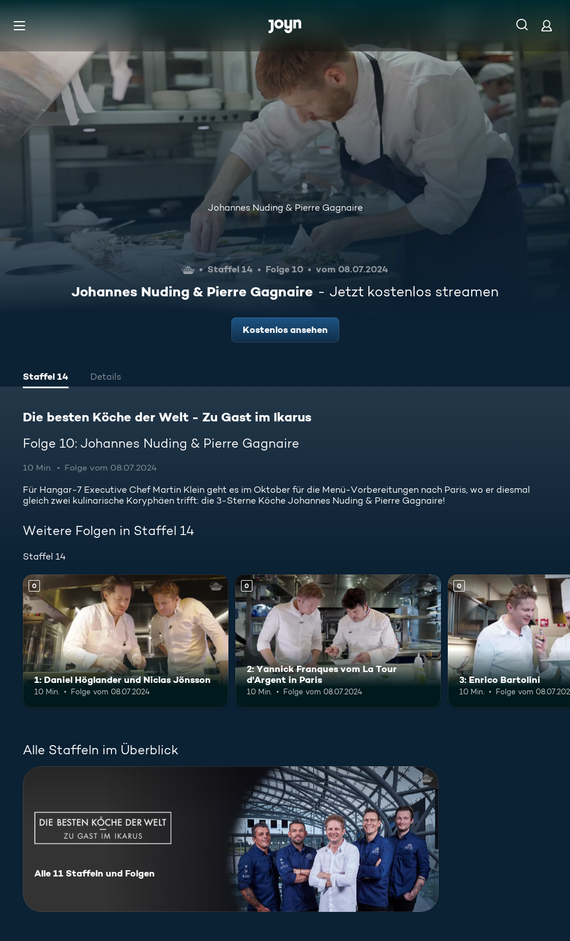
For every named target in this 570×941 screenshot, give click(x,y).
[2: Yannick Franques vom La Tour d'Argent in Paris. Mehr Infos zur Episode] (338, 641)
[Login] (547, 25)
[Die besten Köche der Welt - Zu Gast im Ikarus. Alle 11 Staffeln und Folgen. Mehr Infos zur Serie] (231, 839)
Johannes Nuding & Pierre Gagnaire (285, 207)
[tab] (46, 378)
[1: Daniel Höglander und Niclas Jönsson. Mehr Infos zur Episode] (125, 641)
